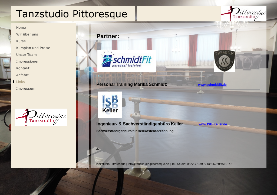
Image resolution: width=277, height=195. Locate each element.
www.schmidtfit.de (212, 85)
